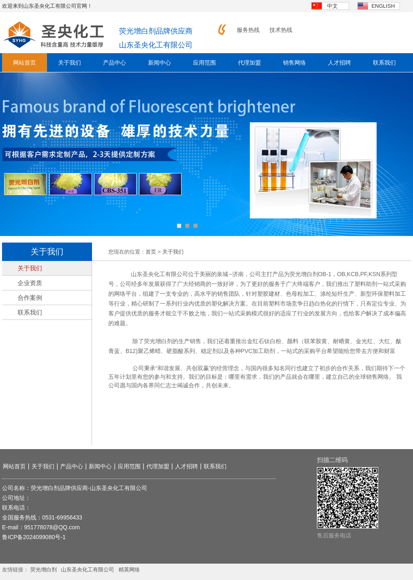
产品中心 (114, 62)
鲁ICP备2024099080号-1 (34, 537)
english (383, 6)
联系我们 (384, 62)
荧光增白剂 (43, 570)
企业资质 (30, 282)
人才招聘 (339, 62)
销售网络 (294, 62)
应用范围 (204, 62)
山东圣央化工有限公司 (87, 570)
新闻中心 (159, 62)
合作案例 (30, 297)
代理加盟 (249, 62)
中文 (332, 6)
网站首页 (24, 62)
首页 (151, 252)
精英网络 (129, 570)
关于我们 (69, 62)
